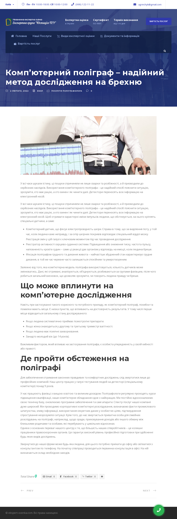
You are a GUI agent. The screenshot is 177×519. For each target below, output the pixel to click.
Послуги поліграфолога (66, 91)
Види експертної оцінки (76, 36)
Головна (19, 36)
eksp (40, 91)
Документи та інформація (119, 36)
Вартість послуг (159, 21)
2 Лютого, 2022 (19, 91)
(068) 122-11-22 (85, 4)
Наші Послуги (41, 36)
